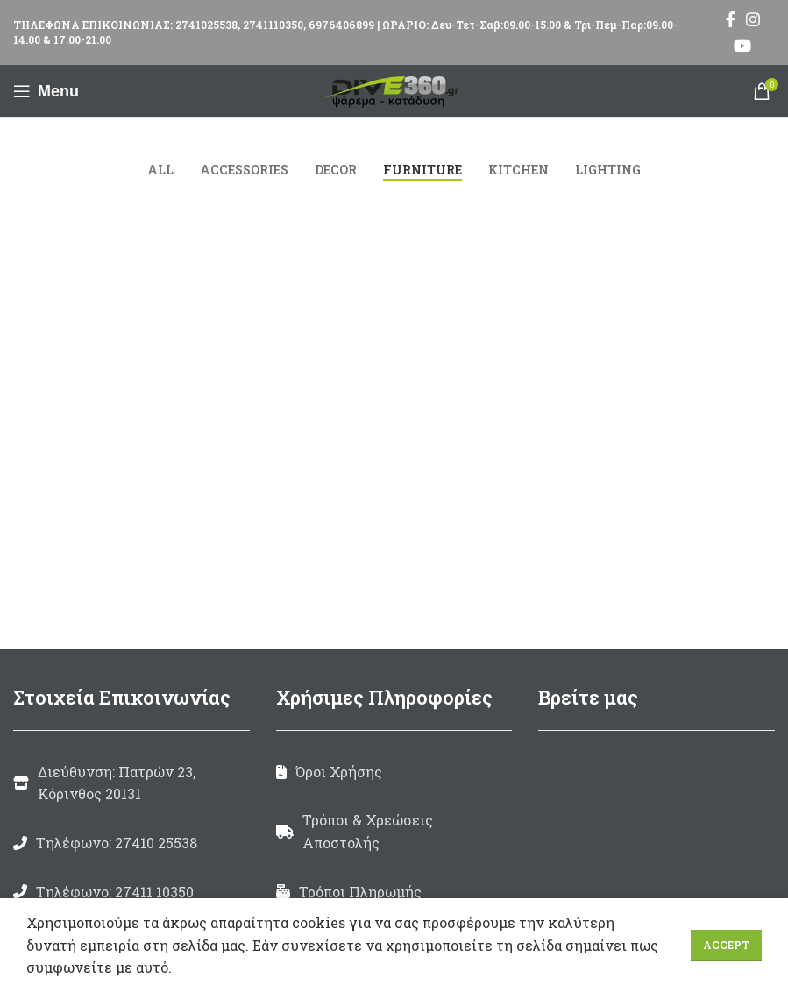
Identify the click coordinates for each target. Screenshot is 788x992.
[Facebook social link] (731, 19)
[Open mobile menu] (46, 91)
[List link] (131, 843)
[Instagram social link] (753, 19)
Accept (726, 945)
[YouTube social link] (742, 45)
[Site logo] (394, 89)
